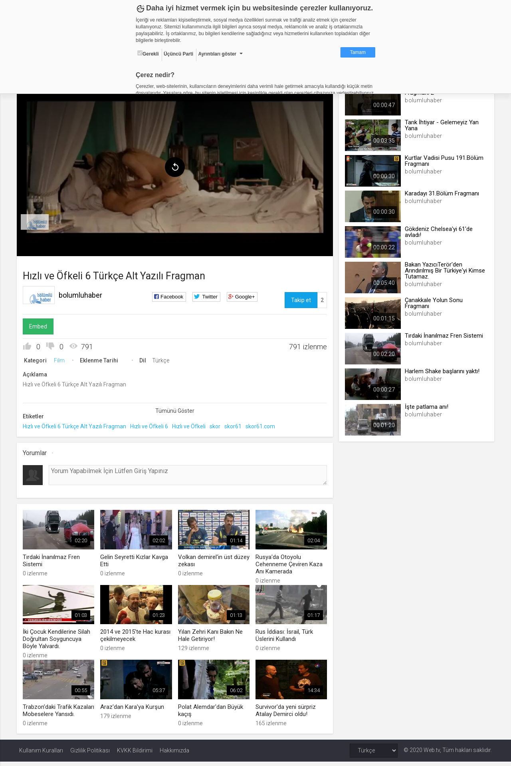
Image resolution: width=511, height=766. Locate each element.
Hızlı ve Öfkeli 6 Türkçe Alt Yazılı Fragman (77, 425)
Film (61, 359)
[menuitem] (37, 221)
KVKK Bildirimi (135, 755)
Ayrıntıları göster (217, 54)
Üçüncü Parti (178, 54)
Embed (41, 325)
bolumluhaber (83, 293)
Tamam (358, 52)
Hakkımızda (174, 755)
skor (217, 425)
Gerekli (148, 53)
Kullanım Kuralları (41, 755)
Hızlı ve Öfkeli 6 (151, 425)
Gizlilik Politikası (90, 755)
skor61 (235, 425)
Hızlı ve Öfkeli (191, 425)
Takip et (300, 298)
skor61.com (262, 425)
